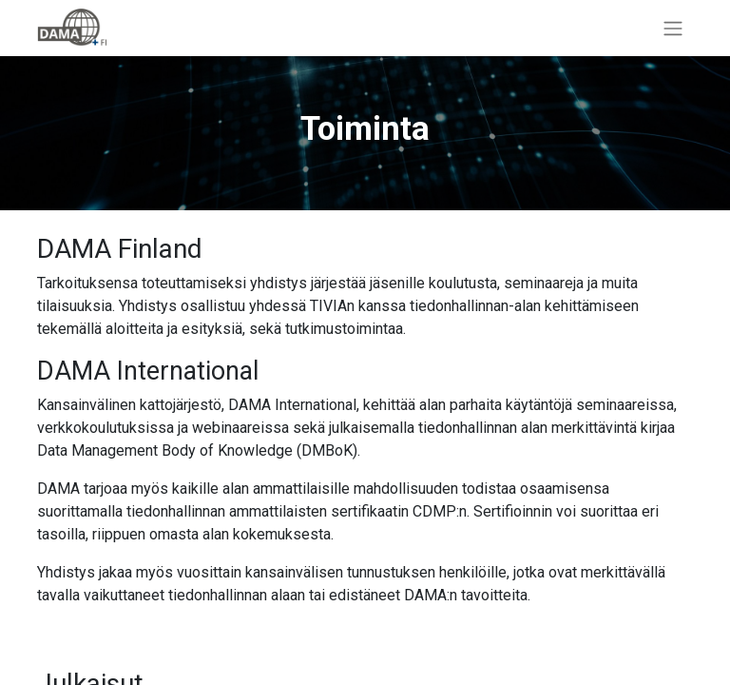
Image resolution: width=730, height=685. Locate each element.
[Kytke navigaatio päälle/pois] (673, 28)
